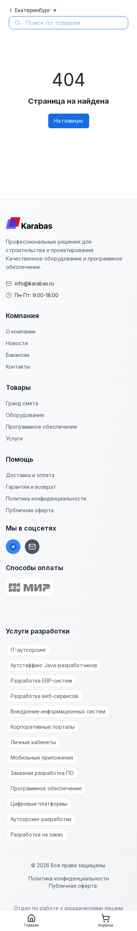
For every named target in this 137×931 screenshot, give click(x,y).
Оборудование (25, 415)
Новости (17, 343)
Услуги (14, 438)
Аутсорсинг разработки (41, 819)
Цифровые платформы (39, 804)
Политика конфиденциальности (46, 498)
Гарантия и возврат (31, 487)
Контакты (18, 366)
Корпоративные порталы (43, 727)
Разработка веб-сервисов (44, 696)
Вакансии (17, 355)
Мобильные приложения (42, 757)
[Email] (32, 546)
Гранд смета (22, 403)
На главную (68, 121)
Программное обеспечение (41, 427)
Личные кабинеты (33, 742)
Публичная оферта (30, 510)
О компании (20, 331)
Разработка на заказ (37, 834)
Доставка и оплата (30, 475)
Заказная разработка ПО (42, 773)
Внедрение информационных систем (58, 711)
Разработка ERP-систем (41, 680)
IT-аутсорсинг (28, 650)
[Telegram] (13, 546)
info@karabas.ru (34, 283)
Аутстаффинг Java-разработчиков (54, 665)
